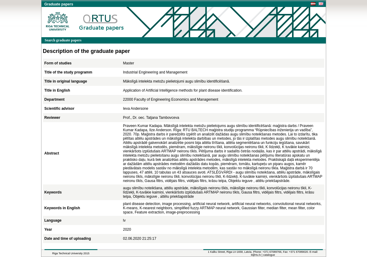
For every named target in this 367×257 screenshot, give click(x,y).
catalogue (269, 254)
